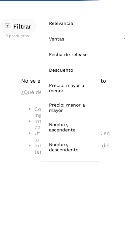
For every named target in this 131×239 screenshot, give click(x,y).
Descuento (61, 70)
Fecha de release (68, 54)
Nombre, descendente (63, 147)
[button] (18, 26)
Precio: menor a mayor (67, 107)
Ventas (56, 38)
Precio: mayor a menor (66, 88)
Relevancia (61, 23)
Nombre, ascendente (62, 127)
